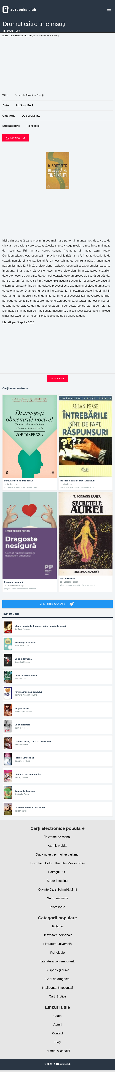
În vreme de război (58, 837)
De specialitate (31, 115)
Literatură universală (57, 944)
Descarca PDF (57, 378)
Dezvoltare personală (57, 935)
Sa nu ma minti (57, 898)
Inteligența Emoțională (57, 987)
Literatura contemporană (57, 961)
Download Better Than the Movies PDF (57, 863)
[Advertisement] (57, 68)
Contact (57, 1033)
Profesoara (57, 907)
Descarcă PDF (15, 138)
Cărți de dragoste (57, 979)
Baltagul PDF (57, 872)
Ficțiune (57, 926)
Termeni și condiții (57, 1051)
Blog (57, 1042)
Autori (57, 1024)
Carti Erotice (57, 996)
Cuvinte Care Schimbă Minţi (57, 889)
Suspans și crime (57, 970)
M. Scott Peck (25, 105)
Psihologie (33, 125)
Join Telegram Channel (57, 604)
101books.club (19, 9)
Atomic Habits (57, 845)
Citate (57, 1016)
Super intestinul (57, 880)
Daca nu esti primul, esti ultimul (57, 854)
